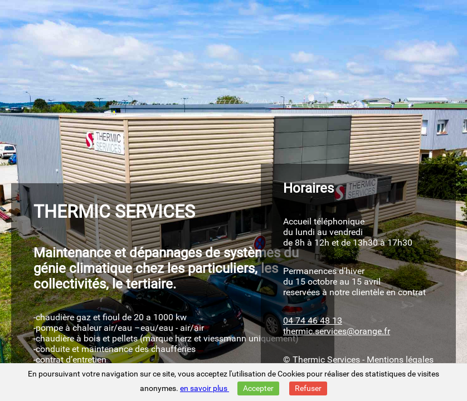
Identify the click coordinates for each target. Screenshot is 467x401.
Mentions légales (400, 359)
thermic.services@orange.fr (336, 331)
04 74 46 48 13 (312, 320)
